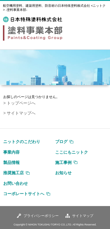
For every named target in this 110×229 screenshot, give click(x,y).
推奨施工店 (13, 172)
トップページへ (21, 103)
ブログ (61, 141)
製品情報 (11, 162)
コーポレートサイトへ (23, 193)
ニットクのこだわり (21, 141)
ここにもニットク (71, 152)
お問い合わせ (15, 183)
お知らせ (63, 172)
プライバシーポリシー (41, 216)
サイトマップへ (21, 113)
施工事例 (63, 162)
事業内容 (11, 152)
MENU (101, 20)
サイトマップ (82, 216)
